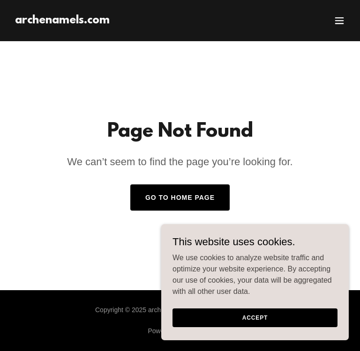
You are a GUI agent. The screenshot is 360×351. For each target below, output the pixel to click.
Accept (255, 324)
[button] (339, 20)
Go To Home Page (180, 197)
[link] (62, 21)
